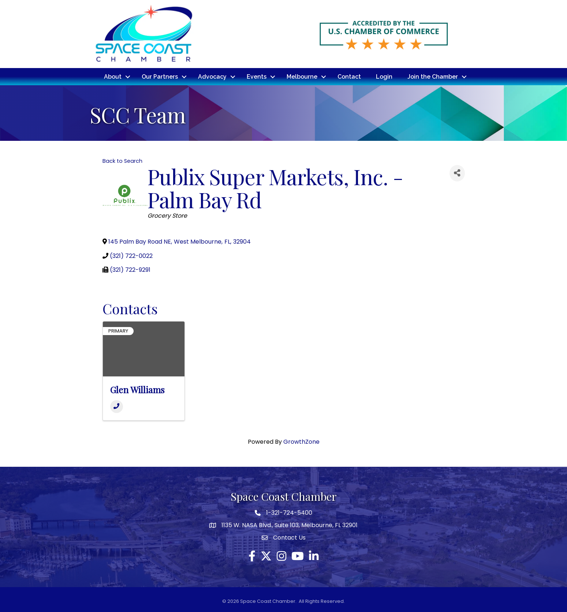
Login (384, 76)
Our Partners (160, 76)
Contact (349, 76)
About (113, 76)
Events (256, 76)
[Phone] (116, 406)
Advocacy (212, 76)
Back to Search (122, 160)
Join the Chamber (432, 76)
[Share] (457, 172)
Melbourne (302, 76)
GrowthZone (301, 441)
